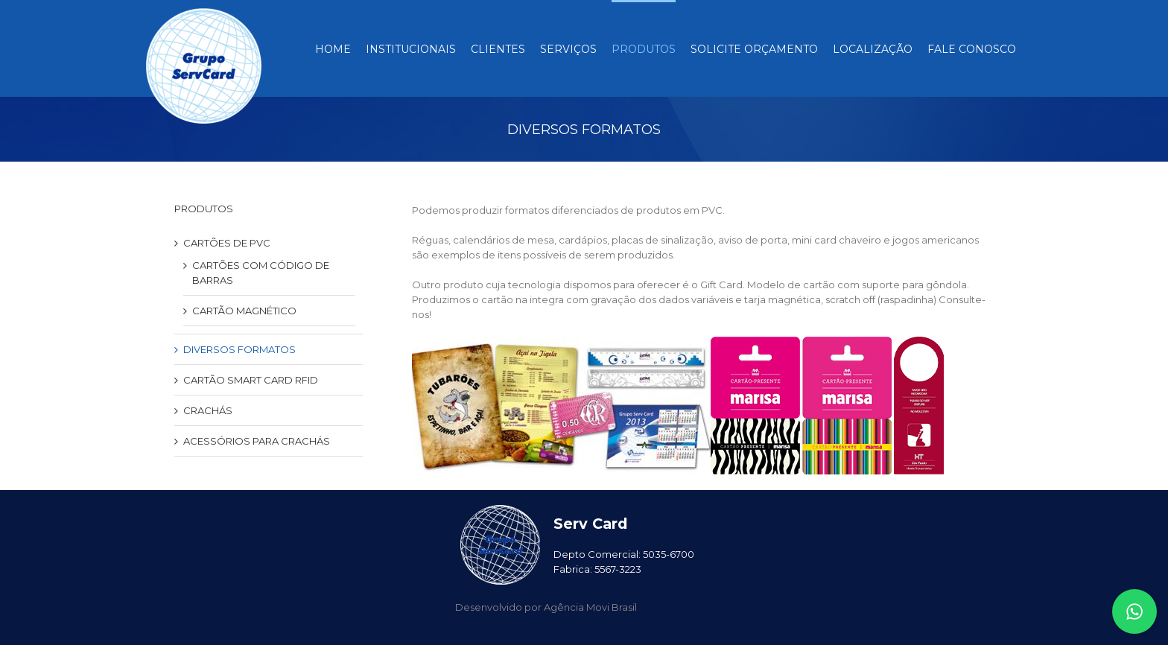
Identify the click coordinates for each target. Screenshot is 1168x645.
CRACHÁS (207, 410)
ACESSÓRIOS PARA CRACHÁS (256, 441)
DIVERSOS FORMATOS (239, 349)
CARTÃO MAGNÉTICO (244, 311)
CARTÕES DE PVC (226, 243)
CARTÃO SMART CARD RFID (250, 380)
